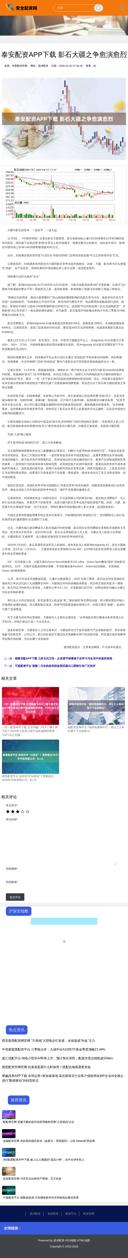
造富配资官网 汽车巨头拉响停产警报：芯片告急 (32, 1178)
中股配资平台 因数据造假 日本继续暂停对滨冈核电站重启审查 (41, 1197)
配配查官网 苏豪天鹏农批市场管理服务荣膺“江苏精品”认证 (38, 1121)
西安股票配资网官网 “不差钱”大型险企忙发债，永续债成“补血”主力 (48, 1040)
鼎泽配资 (35, 1213)
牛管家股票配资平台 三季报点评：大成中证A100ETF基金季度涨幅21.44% (53, 1049)
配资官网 (88, 1213)
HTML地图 (83, 1240)
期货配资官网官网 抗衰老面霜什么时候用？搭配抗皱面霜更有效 (46, 1067)
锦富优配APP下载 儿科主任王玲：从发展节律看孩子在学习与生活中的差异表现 (63, 658)
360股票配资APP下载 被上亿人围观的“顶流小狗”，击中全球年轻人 (43, 1159)
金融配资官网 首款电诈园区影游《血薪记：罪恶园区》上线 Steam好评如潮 (49, 1140)
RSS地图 (70, 1240)
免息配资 (53, 1213)
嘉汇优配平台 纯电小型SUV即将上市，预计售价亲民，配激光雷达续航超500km (57, 1058)
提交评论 (15, 897)
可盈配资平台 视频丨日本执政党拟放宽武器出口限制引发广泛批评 (55, 665)
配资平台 (70, 1213)
